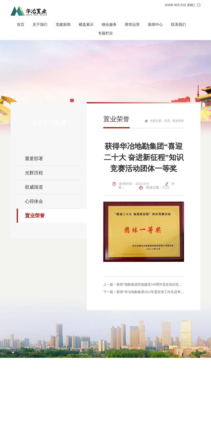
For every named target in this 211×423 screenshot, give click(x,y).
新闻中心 (155, 25)
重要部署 (34, 158)
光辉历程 (34, 172)
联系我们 (178, 25)
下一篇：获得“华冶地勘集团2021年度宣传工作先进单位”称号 (143, 292)
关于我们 (40, 25)
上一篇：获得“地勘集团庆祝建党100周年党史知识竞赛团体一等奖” (143, 284)
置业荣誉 (35, 215)
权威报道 (34, 187)
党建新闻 (63, 25)
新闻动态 (122, 390)
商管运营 (132, 25)
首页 (20, 25)
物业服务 (109, 25)
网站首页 (122, 383)
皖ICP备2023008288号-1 (101, 417)
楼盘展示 (86, 25)
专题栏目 (105, 33)
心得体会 (34, 201)
